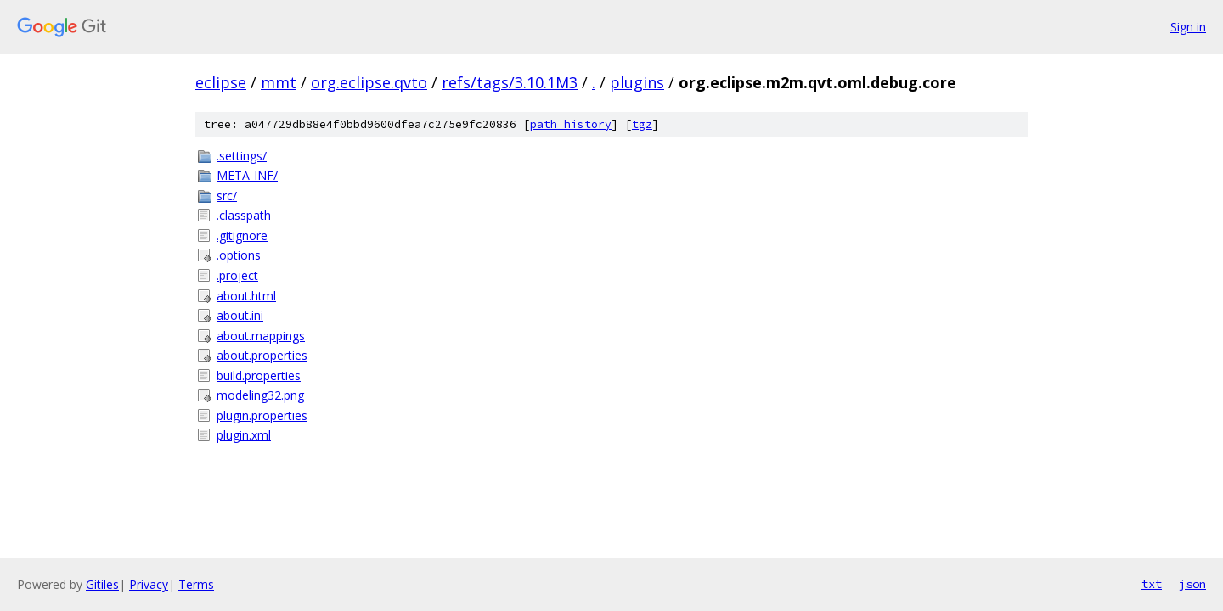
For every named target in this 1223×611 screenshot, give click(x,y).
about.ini (240, 315)
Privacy (148, 584)
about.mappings (261, 336)
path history (571, 124)
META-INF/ (247, 175)
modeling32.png (260, 395)
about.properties (262, 355)
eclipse (220, 82)
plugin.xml (244, 435)
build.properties (259, 375)
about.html (246, 296)
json (1192, 583)
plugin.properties (262, 415)
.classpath (244, 215)
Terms (196, 584)
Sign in (1188, 27)
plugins (637, 82)
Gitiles (102, 584)
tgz (642, 124)
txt (1151, 583)
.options (239, 255)
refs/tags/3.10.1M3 (510, 82)
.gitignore (242, 235)
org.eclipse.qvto (369, 82)
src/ (227, 196)
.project (237, 275)
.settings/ (242, 156)
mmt (278, 82)
